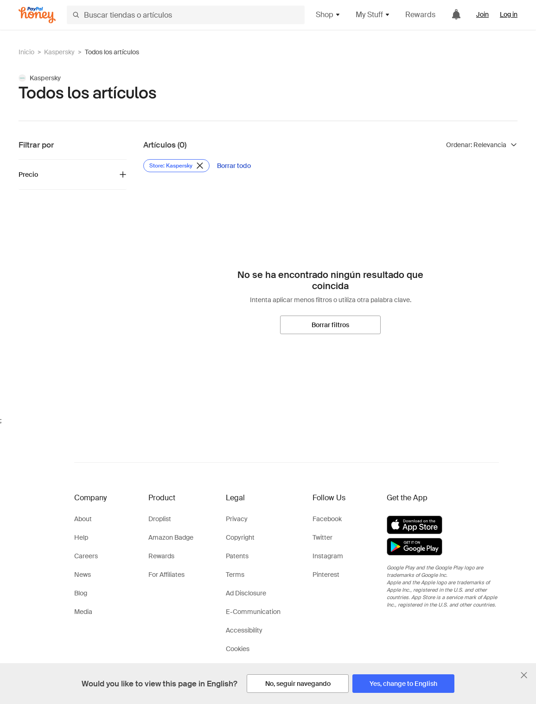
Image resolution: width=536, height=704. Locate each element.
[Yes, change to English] (403, 683)
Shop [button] (328, 14)
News (82, 574)
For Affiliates (166, 574)
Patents (237, 556)
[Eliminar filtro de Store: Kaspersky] (176, 165)
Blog (80, 593)
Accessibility (244, 630)
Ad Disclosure (246, 593)
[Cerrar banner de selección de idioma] (524, 675)
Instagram (328, 556)
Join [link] (482, 14)
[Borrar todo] (234, 165)
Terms (235, 574)
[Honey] (37, 15)
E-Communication (253, 611)
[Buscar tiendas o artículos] (186, 15)
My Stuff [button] (373, 14)
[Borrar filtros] (330, 325)
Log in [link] (508, 14)
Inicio (26, 52)
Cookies (237, 649)
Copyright (240, 537)
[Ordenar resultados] (481, 145)
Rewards (420, 14)
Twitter (322, 537)
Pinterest (326, 574)
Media (83, 611)
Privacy (237, 519)
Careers (86, 556)
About (83, 519)
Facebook (327, 519)
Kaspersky (59, 52)
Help (81, 537)
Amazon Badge (170, 537)
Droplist (159, 519)
